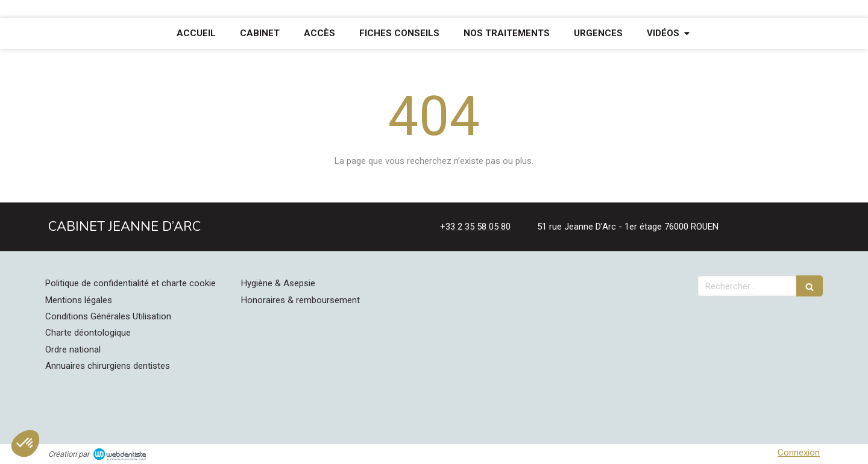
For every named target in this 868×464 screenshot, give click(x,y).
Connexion (799, 452)
